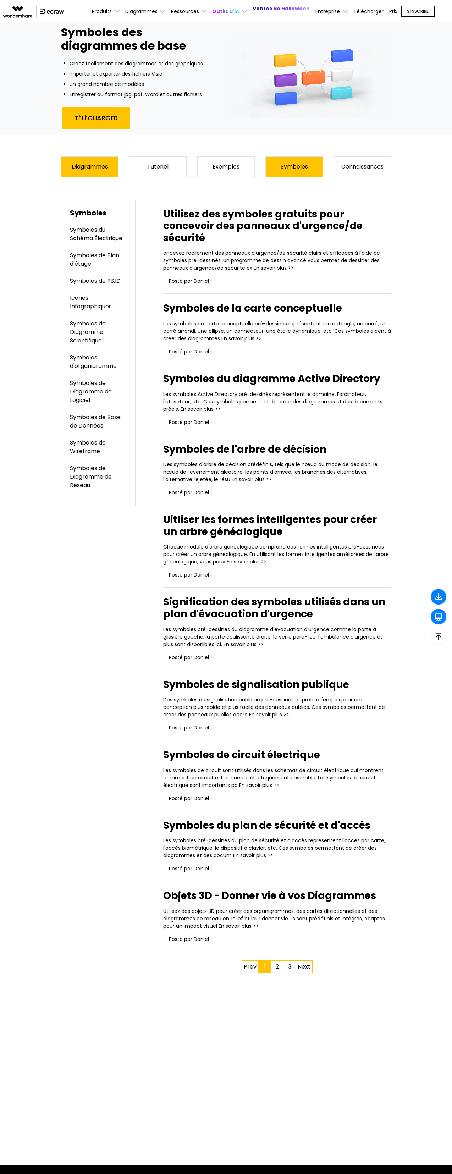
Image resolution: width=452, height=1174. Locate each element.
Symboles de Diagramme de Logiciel (91, 391)
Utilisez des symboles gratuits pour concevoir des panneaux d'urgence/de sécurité (264, 226)
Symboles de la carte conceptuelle (253, 308)
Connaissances (362, 166)
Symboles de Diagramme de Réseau (91, 476)
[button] (229, 11)
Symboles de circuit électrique (242, 755)
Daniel (201, 281)
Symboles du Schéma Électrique (96, 234)
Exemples (226, 166)
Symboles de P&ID (95, 281)
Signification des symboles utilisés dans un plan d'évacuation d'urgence (274, 608)
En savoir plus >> (274, 268)
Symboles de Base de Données (95, 421)
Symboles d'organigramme (93, 361)
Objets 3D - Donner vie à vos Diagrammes (271, 896)
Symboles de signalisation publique (257, 684)
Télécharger (368, 11)
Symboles (294, 166)
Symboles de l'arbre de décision (245, 449)
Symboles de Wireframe (88, 447)
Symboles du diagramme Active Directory (273, 379)
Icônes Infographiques (91, 302)
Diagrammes (90, 166)
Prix (393, 11)
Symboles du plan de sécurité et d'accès (267, 825)
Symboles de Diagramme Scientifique (88, 332)
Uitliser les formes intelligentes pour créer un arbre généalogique (271, 526)
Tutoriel (158, 166)
